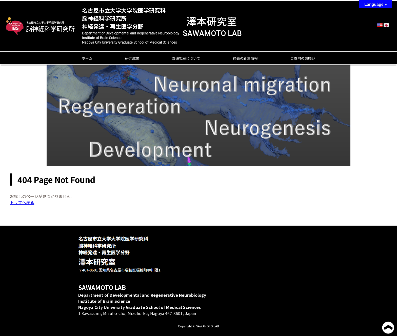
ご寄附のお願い (302, 58)
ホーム (87, 58)
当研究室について (186, 58)
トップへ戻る (22, 202)
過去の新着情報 (245, 58)
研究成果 (132, 58)
